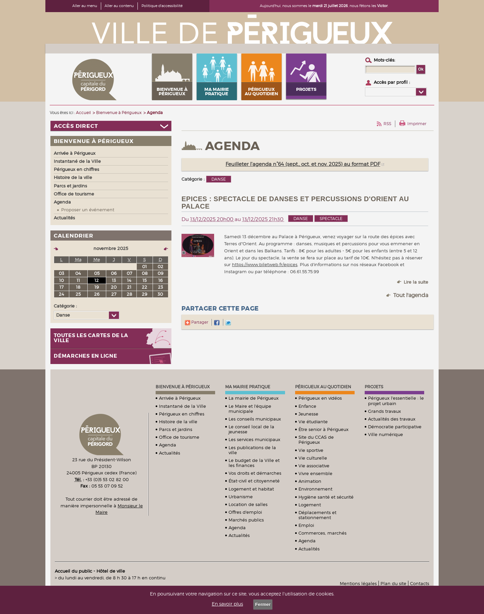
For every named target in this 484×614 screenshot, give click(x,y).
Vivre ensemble (315, 473)
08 (145, 273)
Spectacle (331, 218)
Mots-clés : (384, 60)
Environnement (315, 489)
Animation (309, 481)
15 (145, 280)
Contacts (419, 583)
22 (144, 287)
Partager (196, 322)
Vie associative (313, 465)
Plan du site (393, 583)
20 (114, 287)
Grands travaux (384, 411)
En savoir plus (227, 604)
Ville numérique (385, 434)
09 (160, 273)
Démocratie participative (394, 426)
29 (144, 294)
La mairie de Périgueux (254, 398)
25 (78, 294)
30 (160, 294)
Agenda (167, 444)
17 (61, 287)
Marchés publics (246, 519)
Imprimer (416, 123)
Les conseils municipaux (255, 419)
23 (160, 287)
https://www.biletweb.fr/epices (264, 264)
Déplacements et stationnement (317, 515)
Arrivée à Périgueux (180, 398)
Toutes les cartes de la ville (91, 338)
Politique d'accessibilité (162, 5)
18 (78, 287)
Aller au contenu (119, 5)
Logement (309, 504)
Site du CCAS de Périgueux (316, 439)
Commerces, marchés (322, 533)
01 (144, 266)
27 (113, 294)
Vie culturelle (312, 458)
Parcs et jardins (175, 429)
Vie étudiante (313, 421)
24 (61, 294)
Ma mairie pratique (247, 386)
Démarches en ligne (85, 356)
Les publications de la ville (252, 450)
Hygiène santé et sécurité (326, 497)
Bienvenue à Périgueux (183, 386)
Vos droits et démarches (255, 473)
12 (96, 280)
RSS (387, 123)
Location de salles (248, 504)
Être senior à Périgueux (323, 429)
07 (129, 273)
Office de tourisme (179, 437)
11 (78, 280)
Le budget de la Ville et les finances (254, 463)
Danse (300, 218)
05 (96, 273)
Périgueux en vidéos (320, 398)
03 (61, 273)
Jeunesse (308, 414)
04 (78, 273)
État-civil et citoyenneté (254, 480)
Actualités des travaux (391, 419)
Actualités (169, 453)
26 (96, 294)
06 (114, 273)
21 (129, 287)
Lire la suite (416, 282)
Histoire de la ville (178, 421)
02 (160, 266)
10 (61, 280)
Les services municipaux (254, 439)
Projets (374, 386)
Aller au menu (84, 5)
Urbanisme (241, 496)
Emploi (306, 525)
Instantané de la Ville (182, 406)
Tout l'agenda (410, 295)
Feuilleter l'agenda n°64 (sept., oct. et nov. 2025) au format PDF (303, 164)
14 (129, 280)
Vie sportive (310, 450)
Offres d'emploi (245, 512)
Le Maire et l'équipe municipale (250, 408)
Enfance (307, 406)
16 (160, 280)
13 (114, 280)
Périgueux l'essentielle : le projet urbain (396, 400)
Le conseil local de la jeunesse (251, 429)
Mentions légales (358, 583)
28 (129, 294)
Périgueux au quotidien (323, 386)
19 (96, 287)
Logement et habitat (251, 489)
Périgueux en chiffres (181, 414)
